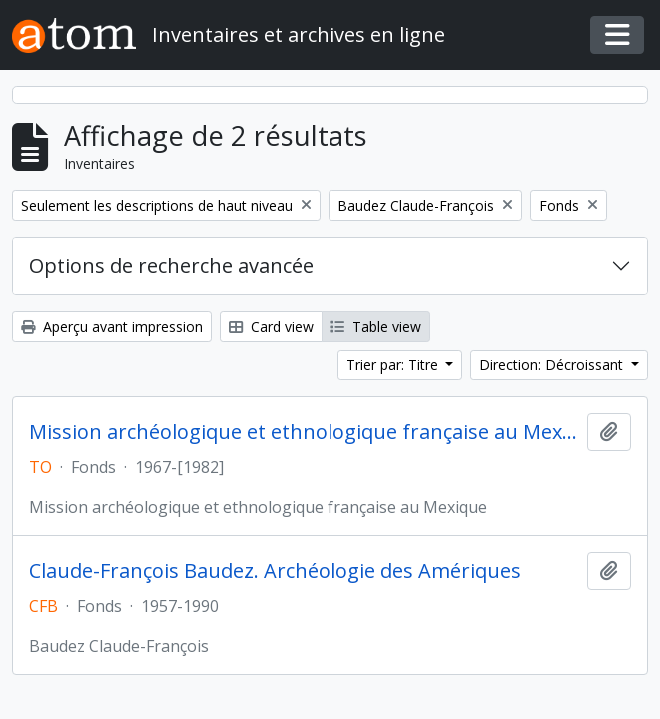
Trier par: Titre (394, 365)
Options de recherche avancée (171, 265)
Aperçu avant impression (112, 326)
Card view (271, 326)
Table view (375, 326)
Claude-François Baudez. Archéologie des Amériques (275, 571)
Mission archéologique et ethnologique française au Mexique (304, 432)
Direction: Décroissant (553, 365)
